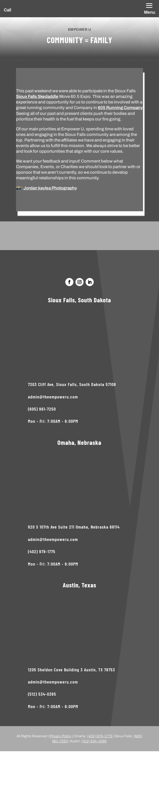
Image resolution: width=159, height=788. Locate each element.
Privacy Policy (60, 736)
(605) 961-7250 (42, 409)
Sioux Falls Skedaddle (37, 96)
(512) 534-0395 (42, 694)
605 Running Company (120, 107)
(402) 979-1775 (41, 551)
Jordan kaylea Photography (50, 188)
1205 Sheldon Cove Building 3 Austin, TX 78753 (71, 669)
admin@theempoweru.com (53, 396)
